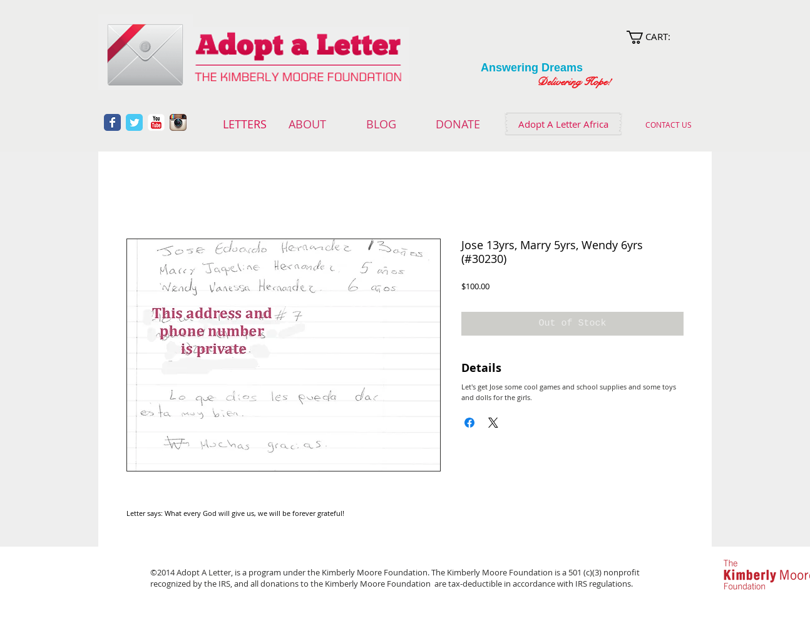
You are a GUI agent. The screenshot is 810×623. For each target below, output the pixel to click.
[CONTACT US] (668, 124)
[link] (660, 37)
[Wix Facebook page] (112, 122)
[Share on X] (493, 422)
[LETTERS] (244, 124)
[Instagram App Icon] (178, 122)
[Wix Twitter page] (134, 122)
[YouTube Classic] (156, 122)
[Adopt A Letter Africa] (563, 124)
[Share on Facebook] (469, 422)
